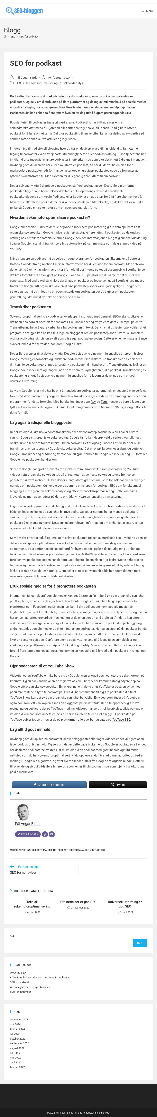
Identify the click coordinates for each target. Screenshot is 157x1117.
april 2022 (15, 1062)
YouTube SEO (121, 719)
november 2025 (19, 1019)
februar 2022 (17, 1067)
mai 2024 (15, 1024)
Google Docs (134, 407)
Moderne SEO (18, 972)
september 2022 (19, 1043)
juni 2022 (15, 1052)
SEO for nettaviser (20, 991)
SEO (18, 83)
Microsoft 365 (110, 407)
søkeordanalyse (55, 491)
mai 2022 (15, 1057)
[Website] (45, 834)
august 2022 (17, 1048)
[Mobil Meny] (147, 10)
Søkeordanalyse (73, 83)
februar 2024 (17, 1029)
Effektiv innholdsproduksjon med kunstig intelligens (40, 977)
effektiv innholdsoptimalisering (93, 491)
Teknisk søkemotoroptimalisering (32, 904)
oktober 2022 (17, 1038)
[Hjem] (5, 36)
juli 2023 (15, 1033)
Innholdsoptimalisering (42, 83)
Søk (12, 936)
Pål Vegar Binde (26, 77)
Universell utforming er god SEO (125, 904)
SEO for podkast (28, 36)
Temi (104, 402)
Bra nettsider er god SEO (78, 902)
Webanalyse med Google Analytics (30, 987)
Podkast (63, 850)
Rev (93, 402)
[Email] (52, 834)
